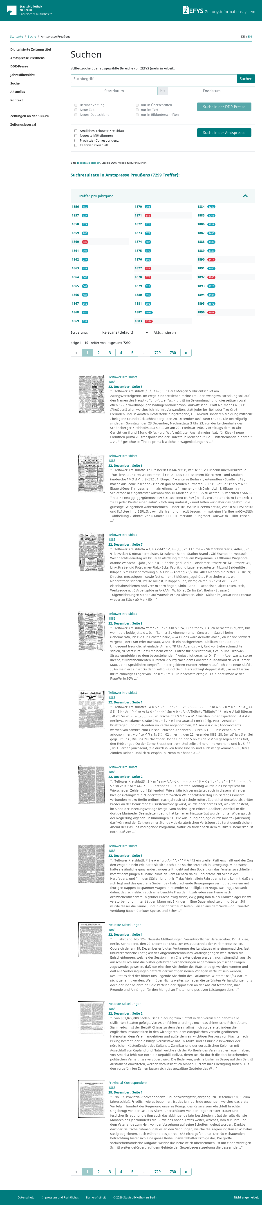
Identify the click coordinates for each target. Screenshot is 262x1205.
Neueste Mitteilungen (96, 135)
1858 (76, 224)
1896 (201, 312)
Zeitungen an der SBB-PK (29, 116)
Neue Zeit (87, 109)
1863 (76, 268)
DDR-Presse (19, 66)
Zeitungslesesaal (23, 124)
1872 (139, 224)
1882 (139, 312)
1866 (76, 294)
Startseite (16, 36)
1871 (139, 215)
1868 (76, 312)
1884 (201, 206)
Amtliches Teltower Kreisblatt (102, 131)
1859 (76, 233)
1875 (139, 250)
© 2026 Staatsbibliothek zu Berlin (135, 1197)
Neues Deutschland (95, 114)
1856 (76, 206)
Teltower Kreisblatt (94, 145)
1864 (76, 277)
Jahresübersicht (22, 75)
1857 (76, 215)
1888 (201, 241)
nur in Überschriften (156, 105)
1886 (201, 224)
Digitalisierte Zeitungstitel (30, 49)
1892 (201, 277)
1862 (76, 259)
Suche (32, 36)
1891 (201, 268)
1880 (139, 294)
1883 (139, 321)
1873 (139, 233)
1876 (139, 259)
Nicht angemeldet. (246, 1197)
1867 (76, 303)
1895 (201, 303)
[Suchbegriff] (154, 78)
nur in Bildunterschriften (160, 114)
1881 (139, 303)
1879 (139, 286)
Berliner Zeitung (92, 105)
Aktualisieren (165, 332)
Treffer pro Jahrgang (96, 196)
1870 (139, 206)
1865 (76, 286)
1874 (139, 241)
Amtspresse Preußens (27, 58)
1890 (201, 259)
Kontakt (16, 100)
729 (158, 352)
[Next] (186, 353)
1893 (201, 286)
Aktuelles (17, 91)
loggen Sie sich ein (88, 162)
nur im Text (149, 109)
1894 (201, 294)
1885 (201, 215)
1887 (201, 233)
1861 (76, 250)
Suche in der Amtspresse (224, 132)
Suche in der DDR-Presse (224, 106)
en (250, 36)
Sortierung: (79, 332)
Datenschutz (26, 1197)
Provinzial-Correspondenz (99, 140)
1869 (76, 321)
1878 (139, 277)
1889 (201, 250)
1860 (76, 241)
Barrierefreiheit (96, 1197)
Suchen (246, 78)
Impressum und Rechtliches (60, 1197)
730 (173, 352)
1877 (139, 268)
